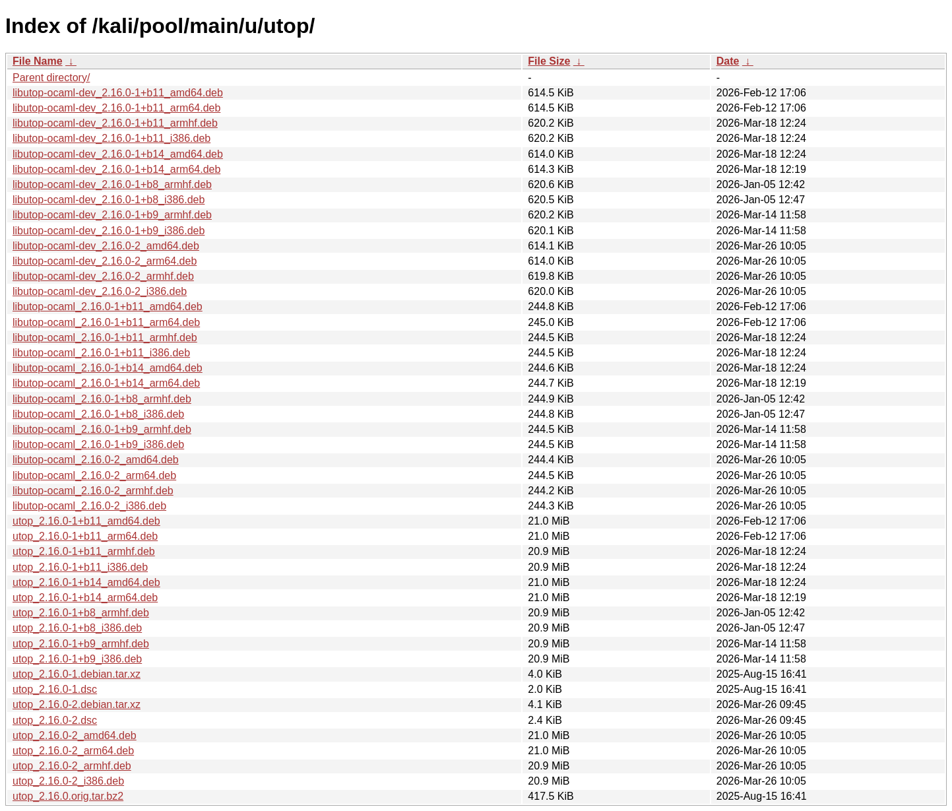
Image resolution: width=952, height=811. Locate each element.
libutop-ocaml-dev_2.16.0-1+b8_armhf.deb (112, 184)
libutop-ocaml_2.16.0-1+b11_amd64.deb (108, 306)
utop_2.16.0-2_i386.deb (68, 781)
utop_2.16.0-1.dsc (55, 689)
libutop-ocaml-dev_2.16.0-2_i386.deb (100, 291)
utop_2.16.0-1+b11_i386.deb (80, 567)
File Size (549, 61)
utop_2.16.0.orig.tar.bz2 (68, 796)
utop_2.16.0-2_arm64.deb (73, 750)
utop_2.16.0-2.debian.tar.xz (77, 704)
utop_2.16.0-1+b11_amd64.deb (86, 521)
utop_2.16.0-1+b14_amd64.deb (86, 582)
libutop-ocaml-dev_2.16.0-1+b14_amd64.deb (118, 154)
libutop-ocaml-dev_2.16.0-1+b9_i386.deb (109, 230)
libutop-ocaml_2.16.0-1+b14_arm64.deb (106, 383)
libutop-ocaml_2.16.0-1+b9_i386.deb (98, 444)
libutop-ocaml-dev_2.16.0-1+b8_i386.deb (109, 199)
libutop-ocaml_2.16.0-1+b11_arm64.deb (106, 322)
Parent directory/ (51, 77)
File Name (38, 61)
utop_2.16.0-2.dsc (55, 720)
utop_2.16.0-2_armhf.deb (72, 765)
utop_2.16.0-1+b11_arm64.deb (85, 536)
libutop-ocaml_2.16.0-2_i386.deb (89, 505)
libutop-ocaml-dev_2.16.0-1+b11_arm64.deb (116, 108)
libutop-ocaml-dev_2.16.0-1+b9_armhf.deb (112, 214)
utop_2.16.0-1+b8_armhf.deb (81, 612)
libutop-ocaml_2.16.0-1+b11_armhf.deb (105, 337)
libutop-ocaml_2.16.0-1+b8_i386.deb (98, 414)
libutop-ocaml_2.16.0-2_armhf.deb (93, 490)
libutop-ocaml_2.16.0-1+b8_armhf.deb (102, 399)
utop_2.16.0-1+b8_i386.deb (77, 627)
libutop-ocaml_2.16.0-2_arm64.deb (94, 475)
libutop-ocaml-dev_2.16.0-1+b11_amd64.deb (118, 92)
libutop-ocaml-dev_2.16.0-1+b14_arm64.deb (116, 169)
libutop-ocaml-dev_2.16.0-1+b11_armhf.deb (115, 123)
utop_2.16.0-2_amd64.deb (75, 735)
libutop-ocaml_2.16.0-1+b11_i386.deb (101, 352)
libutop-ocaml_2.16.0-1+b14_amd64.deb (108, 367)
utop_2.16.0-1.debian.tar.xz (77, 674)
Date (728, 61)
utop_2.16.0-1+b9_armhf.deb (81, 643)
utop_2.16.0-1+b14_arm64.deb (85, 597)
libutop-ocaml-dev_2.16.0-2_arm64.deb (105, 261)
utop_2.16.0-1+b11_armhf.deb (84, 551)
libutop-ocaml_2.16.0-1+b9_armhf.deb (102, 429)
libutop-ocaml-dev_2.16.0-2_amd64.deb (106, 245)
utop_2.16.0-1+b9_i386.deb (77, 659)
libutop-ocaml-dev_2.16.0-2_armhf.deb (103, 276)
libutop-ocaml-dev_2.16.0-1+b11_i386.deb (111, 138)
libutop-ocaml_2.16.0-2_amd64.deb (96, 459)
